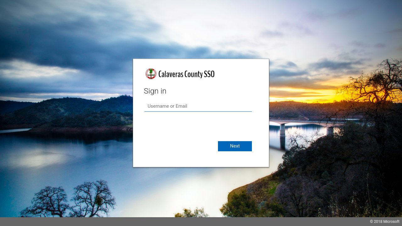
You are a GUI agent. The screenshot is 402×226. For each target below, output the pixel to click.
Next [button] (235, 146)
